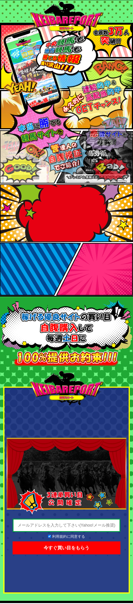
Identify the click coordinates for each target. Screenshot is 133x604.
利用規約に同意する (68, 536)
